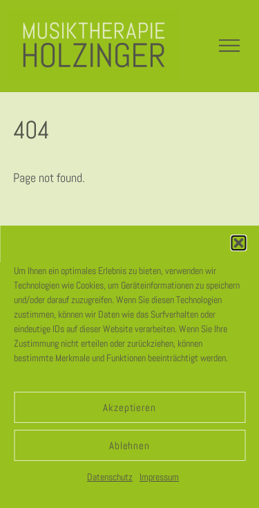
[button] (238, 243)
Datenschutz (110, 477)
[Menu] (229, 46)
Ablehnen (130, 445)
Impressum (159, 477)
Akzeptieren (130, 407)
